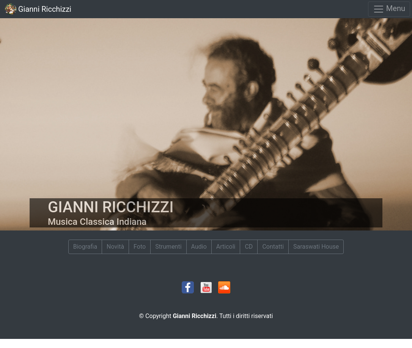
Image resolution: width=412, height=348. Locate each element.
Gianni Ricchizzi (38, 9)
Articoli (226, 246)
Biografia (85, 246)
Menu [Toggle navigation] (389, 9)
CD (249, 246)
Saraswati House (316, 246)
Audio (199, 246)
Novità (115, 246)
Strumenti (168, 246)
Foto (140, 246)
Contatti (273, 246)
